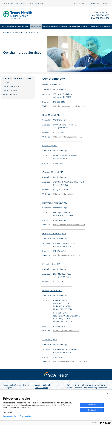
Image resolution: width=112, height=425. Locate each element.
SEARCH (105, 3)
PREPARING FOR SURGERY (55, 27)
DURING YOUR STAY (78, 27)
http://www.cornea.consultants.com (69, 106)
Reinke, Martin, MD (52, 290)
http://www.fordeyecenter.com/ (67, 137)
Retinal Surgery (10, 94)
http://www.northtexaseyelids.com (69, 225)
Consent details (9, 416)
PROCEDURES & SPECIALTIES (15, 27)
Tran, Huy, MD (49, 339)
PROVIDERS (35, 27)
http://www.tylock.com (63, 194)
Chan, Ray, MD (49, 145)
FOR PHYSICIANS (36, 3)
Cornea (6, 82)
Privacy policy (25, 416)
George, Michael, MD (53, 172)
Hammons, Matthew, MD (54, 203)
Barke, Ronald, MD (51, 84)
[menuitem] (8, 3)
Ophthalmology (10, 90)
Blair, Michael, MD (51, 115)
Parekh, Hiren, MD (51, 264)
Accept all (92, 405)
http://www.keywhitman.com (66, 255)
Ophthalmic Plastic (11, 86)
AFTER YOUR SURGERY (99, 27)
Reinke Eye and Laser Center (66, 331)
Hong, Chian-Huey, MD (54, 233)
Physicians (18, 32)
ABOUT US (8, 3)
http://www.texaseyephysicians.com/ (70, 361)
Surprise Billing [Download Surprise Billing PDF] (43, 385)
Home (6, 32)
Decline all (92, 410)
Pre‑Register (80, 3)
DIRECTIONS (21, 3)
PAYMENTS (94, 3)
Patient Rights (41, 387)
